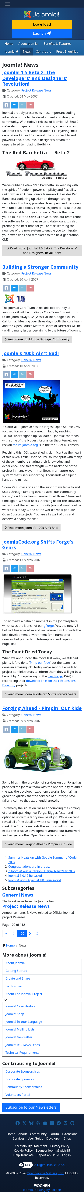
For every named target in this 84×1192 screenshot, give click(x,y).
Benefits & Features (57, 44)
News (27, 51)
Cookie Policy (23, 1150)
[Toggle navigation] (7, 4)
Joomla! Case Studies (20, 1006)
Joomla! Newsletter (18, 1037)
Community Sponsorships (23, 1087)
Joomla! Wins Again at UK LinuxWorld (34, 880)
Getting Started (16, 971)
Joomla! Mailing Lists (20, 1029)
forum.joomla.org (25, 445)
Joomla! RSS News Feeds (22, 1045)
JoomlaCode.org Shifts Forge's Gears (38, 544)
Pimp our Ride (40, 663)
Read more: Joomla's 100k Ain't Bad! (31, 528)
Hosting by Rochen (42, 1190)
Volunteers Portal (17, 1095)
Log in (66, 1155)
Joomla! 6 (11, 51)
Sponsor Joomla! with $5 (53, 1150)
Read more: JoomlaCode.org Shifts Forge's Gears (40, 694)
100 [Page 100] (21, 933)
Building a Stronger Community (40, 267)
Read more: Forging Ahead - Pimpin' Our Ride (38, 844)
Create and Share (17, 978)
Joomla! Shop (14, 1014)
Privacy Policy (59, 1146)
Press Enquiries (67, 51)
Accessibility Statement (31, 1146)
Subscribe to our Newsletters (31, 1107)
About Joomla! (29, 44)
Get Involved (14, 986)
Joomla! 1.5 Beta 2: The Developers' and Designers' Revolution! (34, 78)
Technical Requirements (22, 1052)
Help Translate (23, 1155)
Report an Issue (48, 1155)
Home (9, 44)
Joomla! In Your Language (23, 1022)
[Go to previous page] (13, 933)
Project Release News (36, 90)
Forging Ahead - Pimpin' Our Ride (42, 708)
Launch (42, 33)
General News (31, 360)
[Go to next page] (29, 933)
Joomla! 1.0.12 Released (25, 876)
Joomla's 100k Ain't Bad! (30, 353)
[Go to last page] (37, 933)
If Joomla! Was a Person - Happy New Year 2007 (41, 871)
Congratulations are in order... (29, 866)
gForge (49, 626)
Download (42, 24)
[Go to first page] (6, 933)
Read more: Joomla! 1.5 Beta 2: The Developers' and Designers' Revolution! (42, 250)
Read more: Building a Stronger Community (37, 339)
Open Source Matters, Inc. (45, 1173)
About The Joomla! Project (23, 994)
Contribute (43, 51)
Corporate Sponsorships (22, 1071)
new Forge (55, 676)
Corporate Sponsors (19, 1079)
